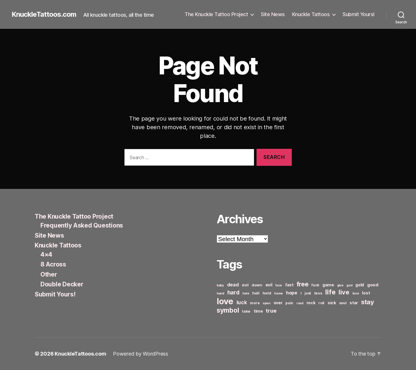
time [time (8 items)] (258, 311)
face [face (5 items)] (278, 285)
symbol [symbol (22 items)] (228, 310)
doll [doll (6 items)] (245, 285)
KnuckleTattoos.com (44, 14)
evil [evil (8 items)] (268, 284)
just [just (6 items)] (307, 293)
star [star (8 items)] (354, 302)
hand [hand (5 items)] (220, 293)
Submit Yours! (359, 14)
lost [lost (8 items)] (366, 292)
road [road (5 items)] (299, 303)
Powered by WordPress (140, 354)
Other (48, 274)
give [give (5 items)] (340, 285)
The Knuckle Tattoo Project (216, 14)
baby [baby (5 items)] (220, 285)
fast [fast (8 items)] (289, 284)
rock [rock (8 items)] (311, 302)
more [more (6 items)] (254, 303)
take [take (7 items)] (246, 311)
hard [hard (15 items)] (233, 292)
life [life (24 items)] (330, 292)
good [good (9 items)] (372, 285)
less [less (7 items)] (318, 293)
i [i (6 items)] (301, 293)
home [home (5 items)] (278, 293)
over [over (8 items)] (278, 302)
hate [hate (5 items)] (245, 293)
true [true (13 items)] (271, 310)
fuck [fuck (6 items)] (315, 285)
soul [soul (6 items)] (343, 303)
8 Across (53, 264)
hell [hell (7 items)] (255, 293)
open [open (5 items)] (266, 303)
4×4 (46, 254)
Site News (273, 14)
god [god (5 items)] (349, 285)
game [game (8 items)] (328, 284)
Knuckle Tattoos (311, 14)
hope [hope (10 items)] (291, 293)
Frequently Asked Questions (81, 225)
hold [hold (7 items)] (267, 293)
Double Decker (61, 284)
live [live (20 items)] (344, 292)
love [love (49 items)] (225, 301)
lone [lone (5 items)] (355, 293)
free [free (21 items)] (303, 284)
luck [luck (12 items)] (242, 302)
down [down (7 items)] (257, 285)
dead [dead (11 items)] (233, 285)
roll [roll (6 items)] (321, 303)
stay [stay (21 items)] (367, 302)
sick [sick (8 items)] (332, 302)
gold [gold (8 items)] (359, 284)
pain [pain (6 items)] (289, 303)
